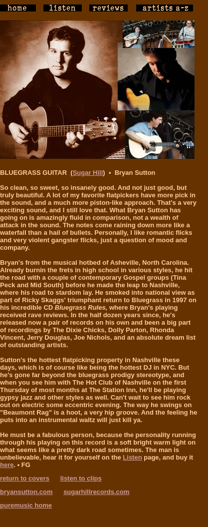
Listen (132, 457)
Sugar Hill (88, 172)
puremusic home (26, 505)
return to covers (24, 478)
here (6, 465)
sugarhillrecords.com (96, 492)
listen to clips (81, 478)
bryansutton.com (26, 492)
